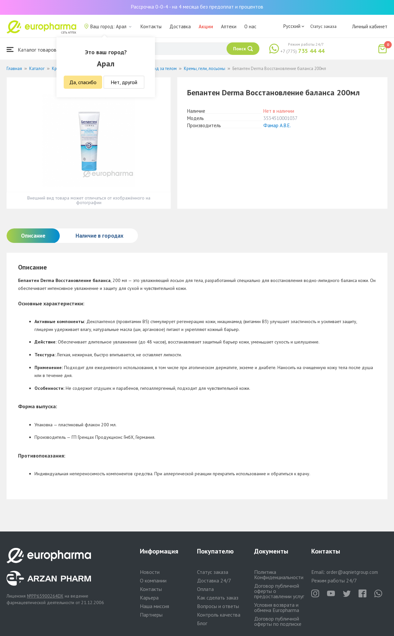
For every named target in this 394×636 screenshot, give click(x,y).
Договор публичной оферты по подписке (277, 621)
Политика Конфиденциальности (278, 574)
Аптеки (228, 26)
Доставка (180, 26)
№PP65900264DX (45, 596)
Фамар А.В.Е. (277, 125)
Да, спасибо (83, 82)
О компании (153, 580)
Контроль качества (218, 614)
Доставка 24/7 (214, 580)
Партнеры (151, 614)
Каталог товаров (31, 49)
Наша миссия (154, 606)
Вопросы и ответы (218, 606)
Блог (202, 623)
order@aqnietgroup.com (352, 572)
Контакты (151, 26)
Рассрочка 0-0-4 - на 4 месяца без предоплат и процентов (197, 6)
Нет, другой (124, 82)
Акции (206, 26)
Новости (150, 572)
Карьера (149, 597)
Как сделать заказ (217, 597)
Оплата (205, 589)
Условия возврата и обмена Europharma (276, 607)
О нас (250, 26)
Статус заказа (323, 26)
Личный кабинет (369, 26)
